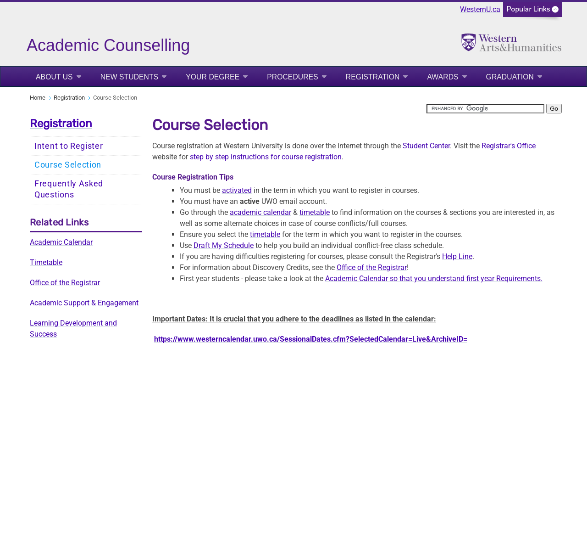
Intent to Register (68, 146)
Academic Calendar (61, 242)
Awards (442, 77)
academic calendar (260, 212)
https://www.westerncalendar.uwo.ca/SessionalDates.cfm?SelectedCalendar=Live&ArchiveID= (310, 339)
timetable (314, 212)
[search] (485, 108)
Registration (373, 77)
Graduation (510, 77)
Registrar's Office (509, 145)
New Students (129, 77)
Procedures (292, 77)
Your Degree (212, 77)
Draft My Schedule (224, 245)
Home (37, 97)
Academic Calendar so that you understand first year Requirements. (434, 278)
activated (237, 190)
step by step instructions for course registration (266, 156)
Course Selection (67, 164)
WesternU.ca (480, 9)
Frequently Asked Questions (68, 189)
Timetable (46, 262)
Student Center (426, 145)
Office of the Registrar (65, 282)
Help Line (457, 256)
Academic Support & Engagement (84, 302)
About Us (54, 77)
